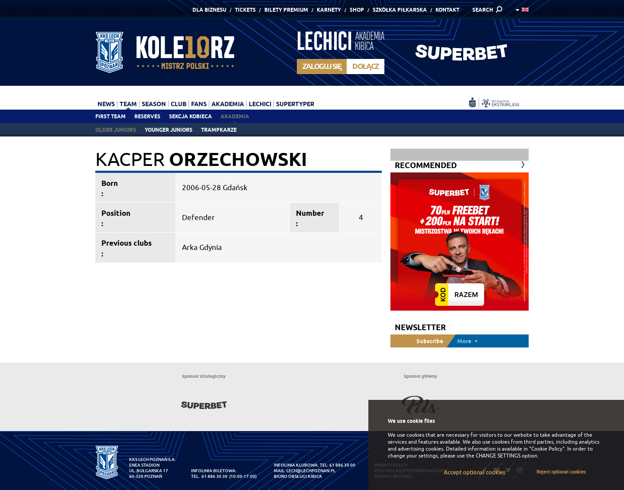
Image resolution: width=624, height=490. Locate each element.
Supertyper (295, 104)
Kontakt (447, 9)
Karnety (329, 9)
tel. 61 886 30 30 (209, 476)
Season (154, 104)
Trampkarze (219, 130)
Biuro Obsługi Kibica (298, 476)
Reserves (147, 116)
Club (178, 104)
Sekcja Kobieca (190, 116)
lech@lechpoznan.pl (310, 471)
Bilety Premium (286, 9)
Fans (199, 104)
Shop (357, 9)
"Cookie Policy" (547, 448)
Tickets (245, 9)
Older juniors (115, 130)
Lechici (260, 104)
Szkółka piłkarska (400, 9)
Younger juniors (168, 130)
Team (128, 104)
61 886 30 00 (342, 465)
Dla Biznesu (209, 9)
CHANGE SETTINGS (498, 455)
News (106, 104)
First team (110, 116)
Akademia (235, 116)
